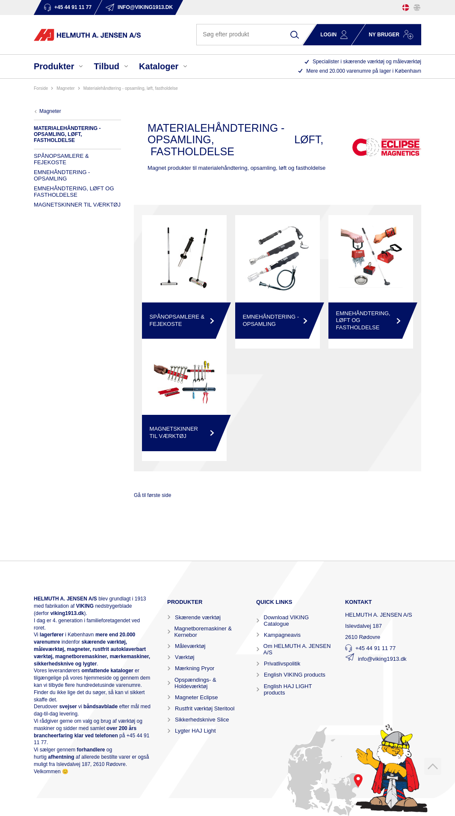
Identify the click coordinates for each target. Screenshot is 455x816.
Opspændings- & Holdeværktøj (195, 683)
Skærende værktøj (198, 617)
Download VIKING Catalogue (286, 620)
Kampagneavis (282, 635)
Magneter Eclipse (196, 697)
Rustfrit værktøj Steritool (204, 708)
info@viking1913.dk (382, 659)
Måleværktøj (190, 646)
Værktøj (185, 657)
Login (328, 35)
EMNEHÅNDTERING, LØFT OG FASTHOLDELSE (74, 191)
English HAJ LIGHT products (288, 689)
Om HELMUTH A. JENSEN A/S (297, 649)
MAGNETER (65, 88)
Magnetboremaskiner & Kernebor (202, 631)
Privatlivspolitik (282, 663)
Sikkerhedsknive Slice (202, 719)
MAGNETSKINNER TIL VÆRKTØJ (77, 204)
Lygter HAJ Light (195, 730)
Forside (41, 88)
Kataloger (158, 66)
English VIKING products (294, 674)
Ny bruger (384, 35)
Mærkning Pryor (194, 668)
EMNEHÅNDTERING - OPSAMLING (62, 175)
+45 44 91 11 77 (375, 648)
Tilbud (106, 66)
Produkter (54, 66)
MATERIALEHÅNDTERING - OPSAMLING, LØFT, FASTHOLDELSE (130, 88)
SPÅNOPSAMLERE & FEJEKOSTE (61, 159)
